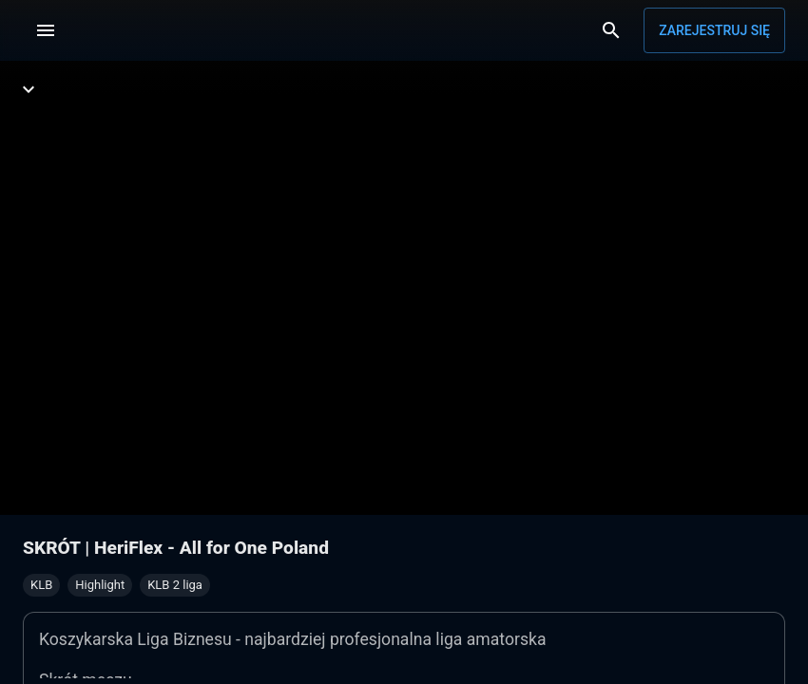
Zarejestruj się (714, 30)
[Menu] (45, 30)
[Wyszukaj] (611, 30)
